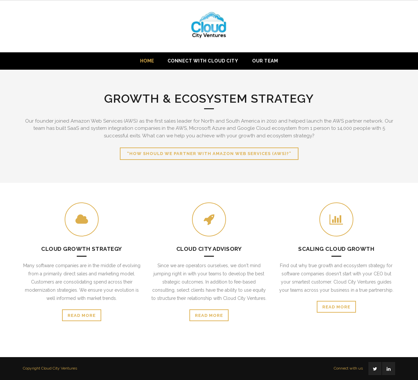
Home (147, 60)
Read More (82, 315)
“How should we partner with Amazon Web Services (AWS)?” (209, 153)
